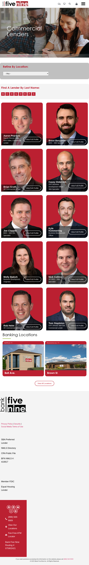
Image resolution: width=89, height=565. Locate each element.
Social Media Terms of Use (12, 427)
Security (17, 424)
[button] (3, 358)
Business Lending (26, 56)
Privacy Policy (7, 424)
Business (16, 56)
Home (9, 56)
